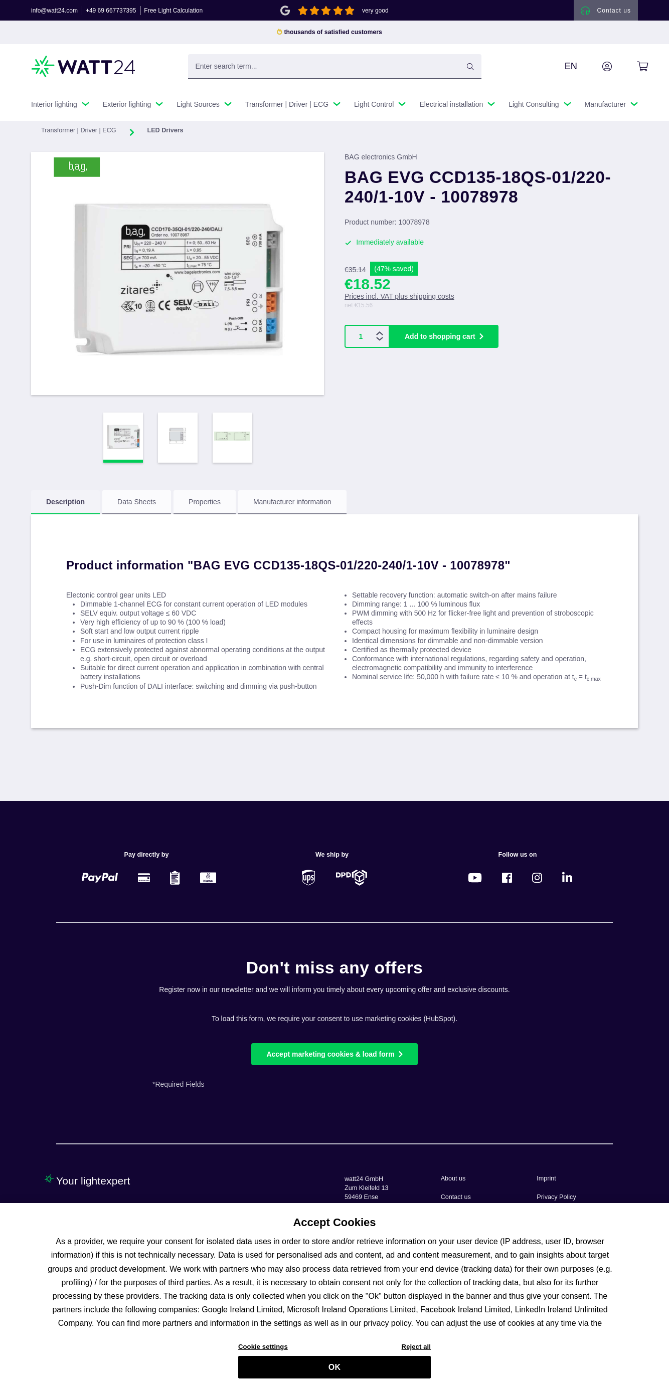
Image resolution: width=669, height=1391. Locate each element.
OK (334, 1371)
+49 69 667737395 (111, 12)
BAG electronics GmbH (381, 160)
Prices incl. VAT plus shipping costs (399, 299)
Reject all (416, 1351)
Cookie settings (263, 1351)
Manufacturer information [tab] (292, 505)
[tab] (65, 506)
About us (453, 1178)
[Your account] (596, 70)
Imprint (546, 1178)
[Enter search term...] (334, 69)
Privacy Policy (556, 1197)
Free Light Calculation (173, 12)
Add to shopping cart (440, 340)
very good (375, 12)
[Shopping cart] (631, 70)
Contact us (456, 1197)
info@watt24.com (54, 12)
